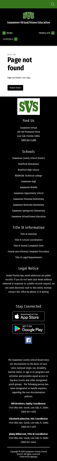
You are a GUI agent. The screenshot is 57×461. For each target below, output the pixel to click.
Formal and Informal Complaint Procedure (28, 251)
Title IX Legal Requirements (28, 257)
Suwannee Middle (28, 187)
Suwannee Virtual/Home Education (28, 216)
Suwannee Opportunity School (28, 193)
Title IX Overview (28, 234)
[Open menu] (7, 33)
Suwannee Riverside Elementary (28, 204)
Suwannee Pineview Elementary (28, 199)
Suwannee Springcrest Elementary (28, 210)
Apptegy (33, 456)
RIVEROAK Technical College (28, 175)
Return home (15, 88)
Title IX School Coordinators (29, 239)
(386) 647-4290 (28, 140)
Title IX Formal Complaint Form (28, 245)
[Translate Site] (46, 33)
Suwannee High (28, 181)
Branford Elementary (28, 164)
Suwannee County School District (28, 158)
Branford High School (28, 169)
